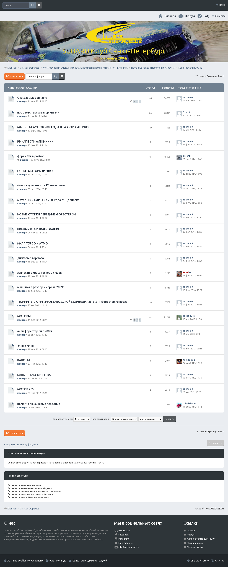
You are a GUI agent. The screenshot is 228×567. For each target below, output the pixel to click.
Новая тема (16, 76)
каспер (21, 101)
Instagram (123, 538)
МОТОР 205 (25, 389)
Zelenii (187, 155)
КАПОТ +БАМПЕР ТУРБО (34, 374)
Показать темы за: (71, 419)
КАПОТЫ (23, 360)
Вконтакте (124, 530)
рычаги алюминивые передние (38, 403)
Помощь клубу (195, 547)
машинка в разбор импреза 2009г (40, 287)
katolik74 (188, 316)
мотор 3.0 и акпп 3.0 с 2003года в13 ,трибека (48, 200)
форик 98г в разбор (31, 156)
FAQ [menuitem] (206, 16)
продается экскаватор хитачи (38, 112)
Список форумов (30, 508)
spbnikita (188, 403)
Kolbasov (188, 360)
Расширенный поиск (39, 5)
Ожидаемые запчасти (32, 97)
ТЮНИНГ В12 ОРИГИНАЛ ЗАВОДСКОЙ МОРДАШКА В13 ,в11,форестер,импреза (72, 301)
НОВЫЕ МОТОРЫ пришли (35, 170)
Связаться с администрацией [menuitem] (89, 560)
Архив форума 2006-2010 (200, 538)
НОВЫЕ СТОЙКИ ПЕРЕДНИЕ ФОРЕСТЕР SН (46, 214)
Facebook (123, 534)
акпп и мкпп (25, 345)
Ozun (185, 112)
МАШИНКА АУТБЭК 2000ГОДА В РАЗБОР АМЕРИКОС (53, 127)
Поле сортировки (114, 419)
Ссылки (220, 16)
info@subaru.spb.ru (128, 547)
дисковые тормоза (30, 258)
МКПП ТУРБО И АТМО (32, 243)
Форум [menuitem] (190, 16)
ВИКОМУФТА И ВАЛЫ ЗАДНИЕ (38, 229)
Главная (170, 16)
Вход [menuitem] (222, 4)
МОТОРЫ (24, 316)
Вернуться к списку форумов (22, 444)
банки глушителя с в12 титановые (41, 185)
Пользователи (195, 543)
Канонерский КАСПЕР (22, 87)
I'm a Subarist (125, 543)
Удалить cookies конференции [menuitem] (25, 560)
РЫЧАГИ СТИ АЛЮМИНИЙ (35, 141)
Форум (191, 534)
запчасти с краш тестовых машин (40, 272)
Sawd (186, 272)
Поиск (32, 5)
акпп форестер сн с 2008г (34, 331)
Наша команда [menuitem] (58, 560)
